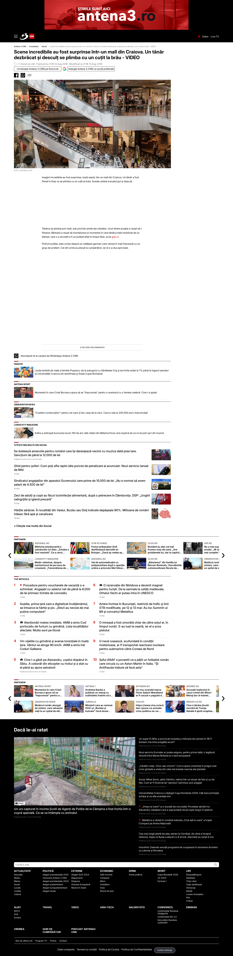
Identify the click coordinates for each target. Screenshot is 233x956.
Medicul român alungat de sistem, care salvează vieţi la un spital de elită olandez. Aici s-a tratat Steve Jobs (49, 706)
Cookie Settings (164, 950)
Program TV (41, 940)
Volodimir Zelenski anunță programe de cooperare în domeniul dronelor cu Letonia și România (178, 849)
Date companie (66, 949)
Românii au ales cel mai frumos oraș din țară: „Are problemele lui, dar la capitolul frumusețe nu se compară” (165, 548)
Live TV (215, 36)
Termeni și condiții (87, 949)
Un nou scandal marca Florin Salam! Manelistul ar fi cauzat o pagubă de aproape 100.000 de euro (150, 691)
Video (205, 36)
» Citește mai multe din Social (33, 525)
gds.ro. (115, 236)
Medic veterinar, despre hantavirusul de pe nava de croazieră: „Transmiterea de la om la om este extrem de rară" (52, 563)
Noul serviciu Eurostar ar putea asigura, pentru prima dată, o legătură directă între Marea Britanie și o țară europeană (177, 754)
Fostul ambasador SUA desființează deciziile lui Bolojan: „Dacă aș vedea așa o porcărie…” (108, 548)
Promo (53, 940)
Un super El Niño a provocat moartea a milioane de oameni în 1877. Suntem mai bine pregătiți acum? (175, 740)
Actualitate (33, 46)
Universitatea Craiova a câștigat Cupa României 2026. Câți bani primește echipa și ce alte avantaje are (179, 795)
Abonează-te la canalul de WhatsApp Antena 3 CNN (49, 355)
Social (44, 46)
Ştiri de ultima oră (23, 940)
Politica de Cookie (109, 949)
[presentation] (9, 554)
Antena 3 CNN (20, 46)
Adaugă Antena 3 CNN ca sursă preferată (91, 68)
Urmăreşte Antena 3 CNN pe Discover (38, 68)
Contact (63, 940)
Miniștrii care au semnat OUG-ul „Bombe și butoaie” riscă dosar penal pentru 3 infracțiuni (99, 706)
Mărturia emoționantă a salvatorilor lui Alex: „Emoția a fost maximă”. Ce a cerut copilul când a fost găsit (52, 548)
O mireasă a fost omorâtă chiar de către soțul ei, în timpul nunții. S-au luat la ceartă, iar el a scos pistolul (133, 626)
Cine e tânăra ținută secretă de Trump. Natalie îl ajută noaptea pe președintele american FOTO (200, 706)
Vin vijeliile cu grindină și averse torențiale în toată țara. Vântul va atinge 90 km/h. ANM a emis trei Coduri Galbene (54, 645)
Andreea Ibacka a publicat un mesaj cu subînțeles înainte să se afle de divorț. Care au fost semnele (99, 691)
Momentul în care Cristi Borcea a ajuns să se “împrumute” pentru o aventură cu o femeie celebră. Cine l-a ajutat (96, 392)
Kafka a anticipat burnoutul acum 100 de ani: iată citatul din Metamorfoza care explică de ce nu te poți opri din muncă (99, 433)
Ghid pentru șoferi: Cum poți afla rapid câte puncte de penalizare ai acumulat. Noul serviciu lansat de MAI (81, 468)
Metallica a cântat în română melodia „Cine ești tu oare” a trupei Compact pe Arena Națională (175, 822)
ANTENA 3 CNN (108, 36)
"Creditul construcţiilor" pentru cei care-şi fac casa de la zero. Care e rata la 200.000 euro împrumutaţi (91, 412)
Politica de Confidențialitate (136, 949)
